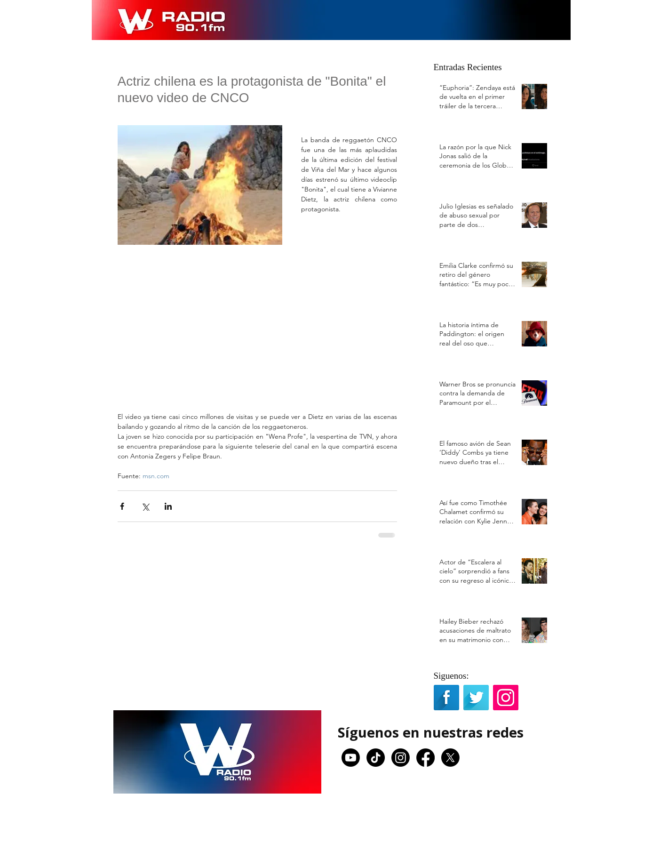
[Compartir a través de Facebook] (122, 506)
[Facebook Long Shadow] (446, 697)
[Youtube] (351, 757)
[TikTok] (375, 757)
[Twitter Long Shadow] (476, 697)
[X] (450, 757)
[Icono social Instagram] (505, 697)
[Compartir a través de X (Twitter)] (145, 506)
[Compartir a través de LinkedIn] (168, 506)
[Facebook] (425, 757)
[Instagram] (400, 757)
